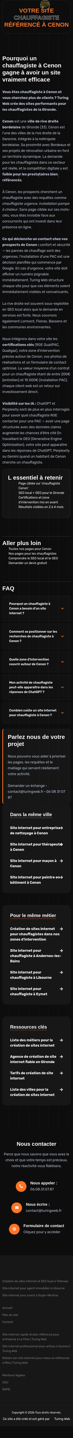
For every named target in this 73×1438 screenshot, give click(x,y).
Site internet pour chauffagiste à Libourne (31, 975)
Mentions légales (13, 1375)
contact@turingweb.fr (25, 791)
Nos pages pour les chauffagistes (32, 553)
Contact (7, 1322)
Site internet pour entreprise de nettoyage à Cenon (35, 830)
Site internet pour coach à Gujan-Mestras (30, 1295)
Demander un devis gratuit (28, 563)
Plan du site (10, 1315)
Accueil (7, 1308)
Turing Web (62, 1419)
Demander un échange (26, 786)
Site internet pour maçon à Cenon (33, 863)
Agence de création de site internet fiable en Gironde (33, 1059)
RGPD (6, 1389)
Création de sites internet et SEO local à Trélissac (35, 1281)
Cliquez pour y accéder (42, 1232)
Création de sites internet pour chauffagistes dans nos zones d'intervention (35, 934)
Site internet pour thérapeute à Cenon (36, 847)
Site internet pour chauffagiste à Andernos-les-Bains (35, 955)
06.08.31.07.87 (42, 1189)
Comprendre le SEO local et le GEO (33, 558)
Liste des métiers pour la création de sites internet (32, 1043)
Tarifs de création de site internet (31, 1076)
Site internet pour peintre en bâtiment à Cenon (35, 880)
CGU (5, 1382)
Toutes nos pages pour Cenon (30, 549)
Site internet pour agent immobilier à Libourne (33, 1288)
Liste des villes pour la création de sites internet (32, 1092)
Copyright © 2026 (23, 1412)
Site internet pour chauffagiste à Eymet (28, 991)
